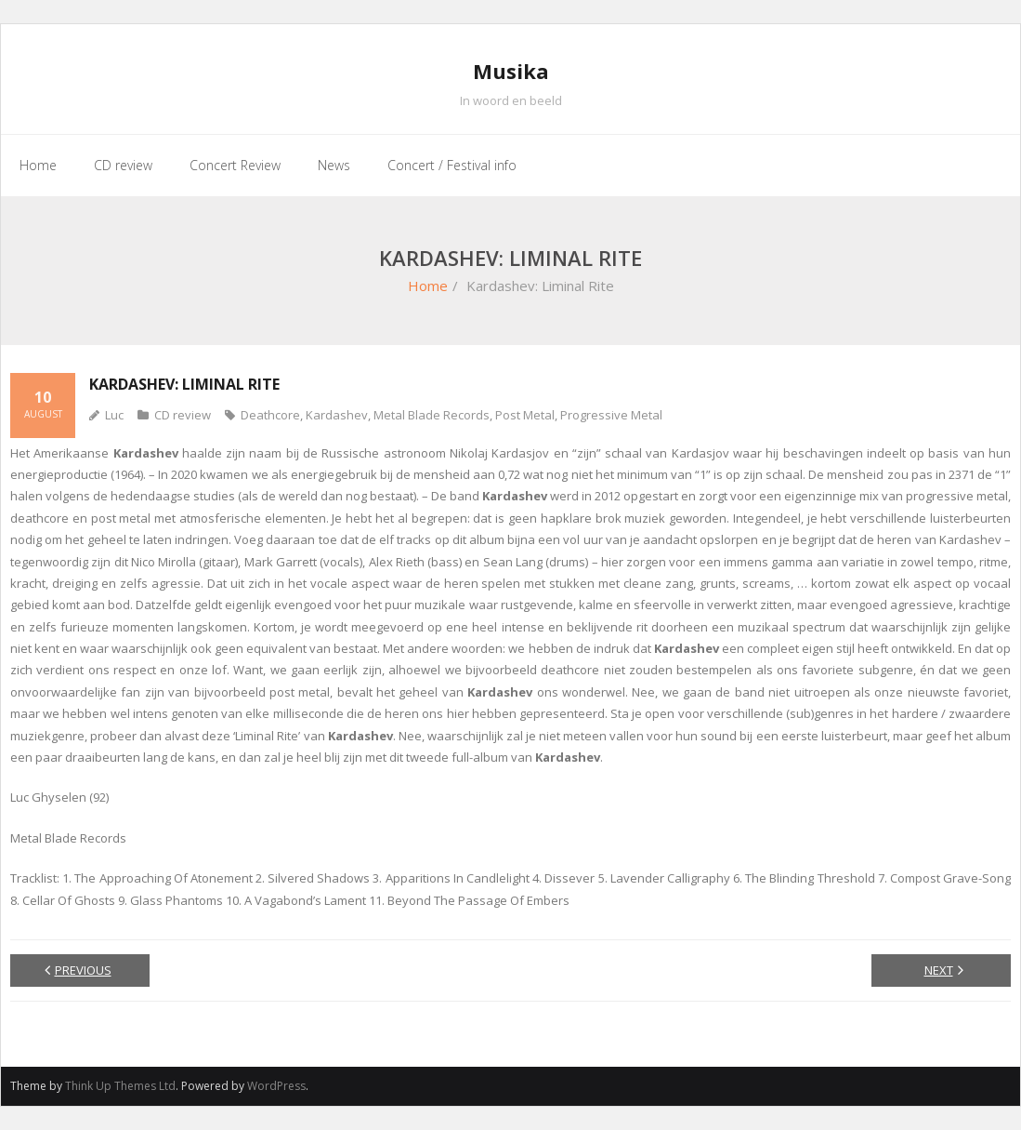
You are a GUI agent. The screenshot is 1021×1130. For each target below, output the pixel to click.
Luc (114, 414)
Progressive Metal (611, 414)
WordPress (276, 1086)
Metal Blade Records (431, 414)
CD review (182, 414)
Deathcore (270, 414)
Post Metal (525, 414)
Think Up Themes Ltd (120, 1086)
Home (428, 285)
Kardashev (337, 414)
